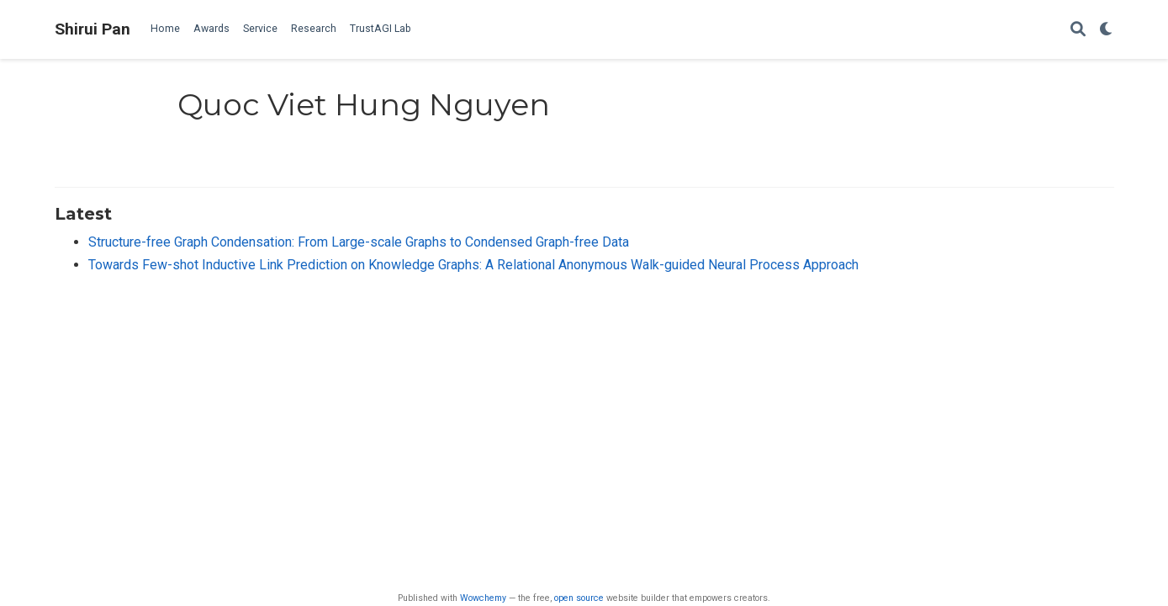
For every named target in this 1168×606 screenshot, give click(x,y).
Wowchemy (483, 598)
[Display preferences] (1106, 30)
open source (579, 598)
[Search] (1078, 30)
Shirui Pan (92, 29)
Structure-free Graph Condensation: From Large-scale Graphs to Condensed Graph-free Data (358, 242)
